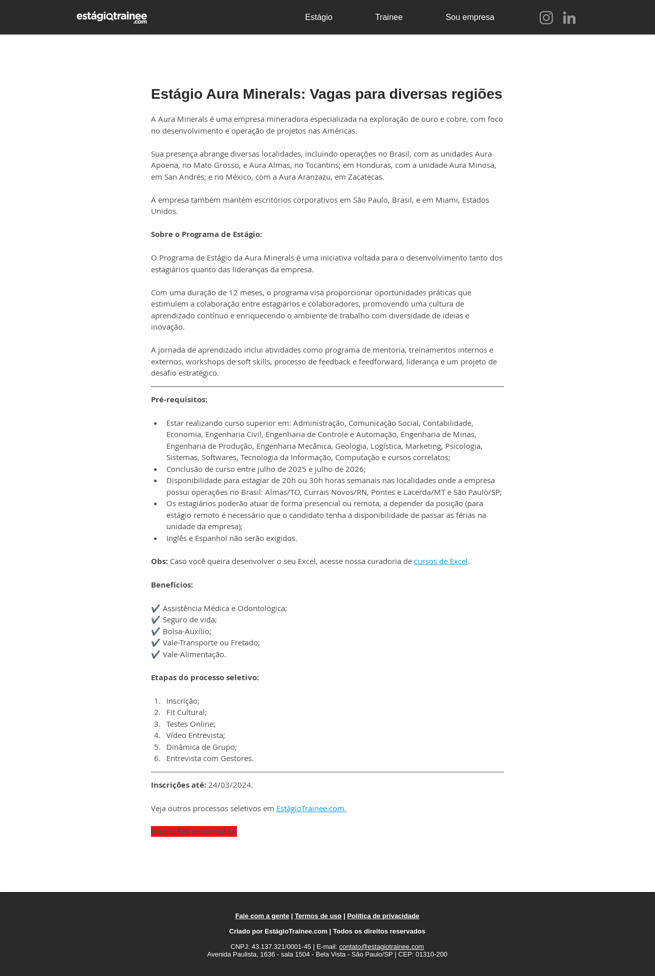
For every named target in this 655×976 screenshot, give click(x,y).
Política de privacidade (383, 916)
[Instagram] (546, 18)
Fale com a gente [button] (262, 916)
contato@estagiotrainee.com (381, 946)
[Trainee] (389, 17)
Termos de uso (318, 916)
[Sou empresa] (470, 17)
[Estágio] (319, 17)
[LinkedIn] (569, 18)
